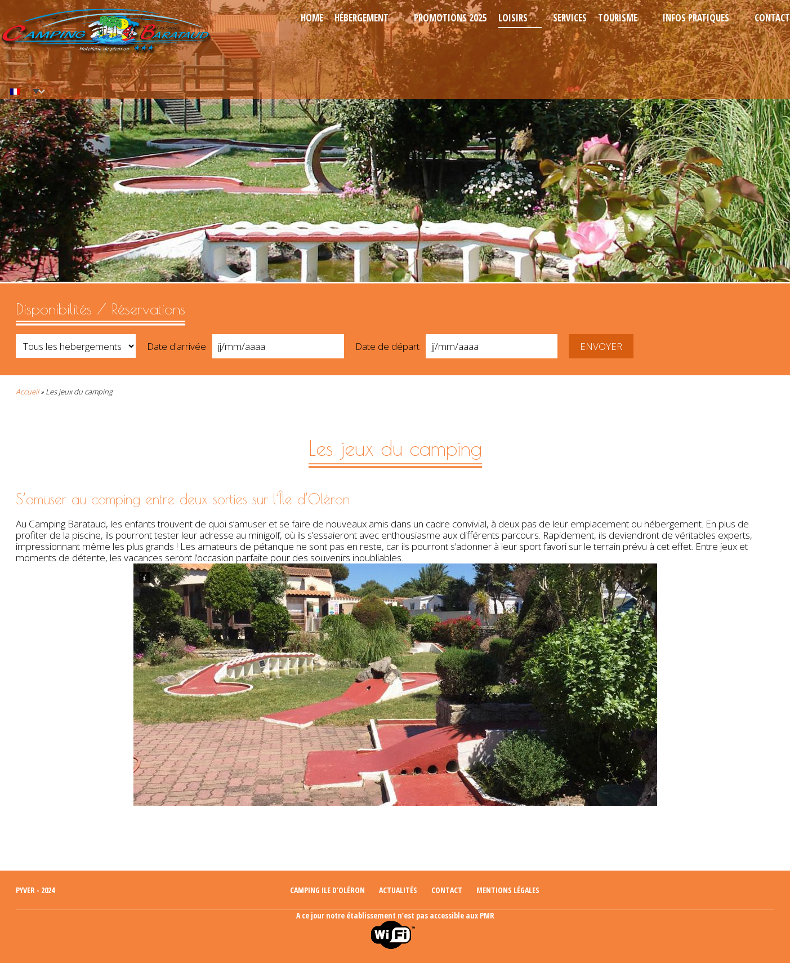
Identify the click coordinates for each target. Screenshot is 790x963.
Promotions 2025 (450, 17)
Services (570, 17)
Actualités (398, 890)
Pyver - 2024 (35, 890)
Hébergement (361, 17)
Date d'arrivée (176, 346)
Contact (772, 17)
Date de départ (387, 346)
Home (312, 17)
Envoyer (601, 346)
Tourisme (617, 17)
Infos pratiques (696, 17)
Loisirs (513, 17)
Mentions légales (507, 890)
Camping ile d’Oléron (327, 890)
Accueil (27, 392)
